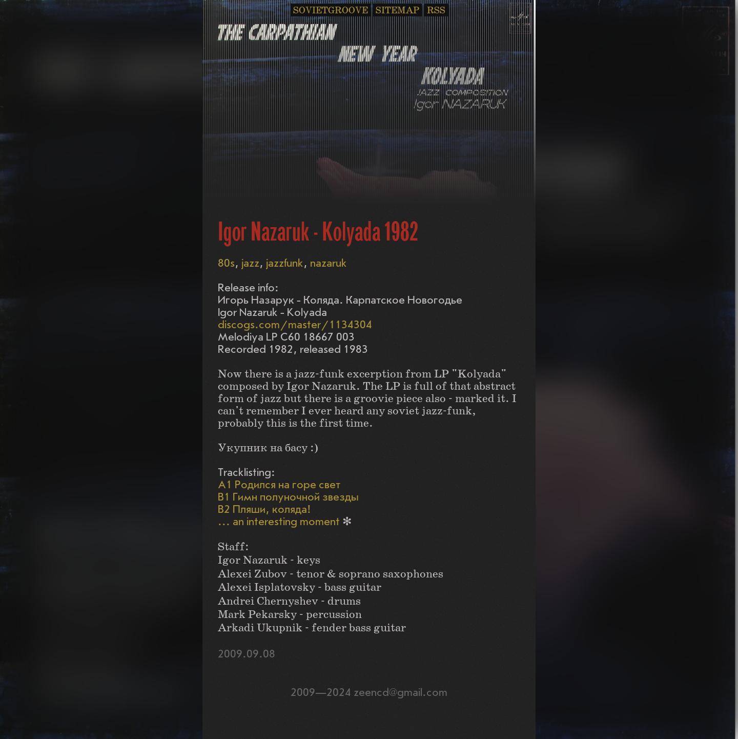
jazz (250, 263)
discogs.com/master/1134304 (295, 324)
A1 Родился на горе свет (279, 485)
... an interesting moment (279, 521)
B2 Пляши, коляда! (264, 509)
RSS (436, 10)
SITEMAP (397, 10)
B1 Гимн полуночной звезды (288, 497)
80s (226, 263)
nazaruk (328, 263)
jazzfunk (284, 263)
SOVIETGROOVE (330, 10)
